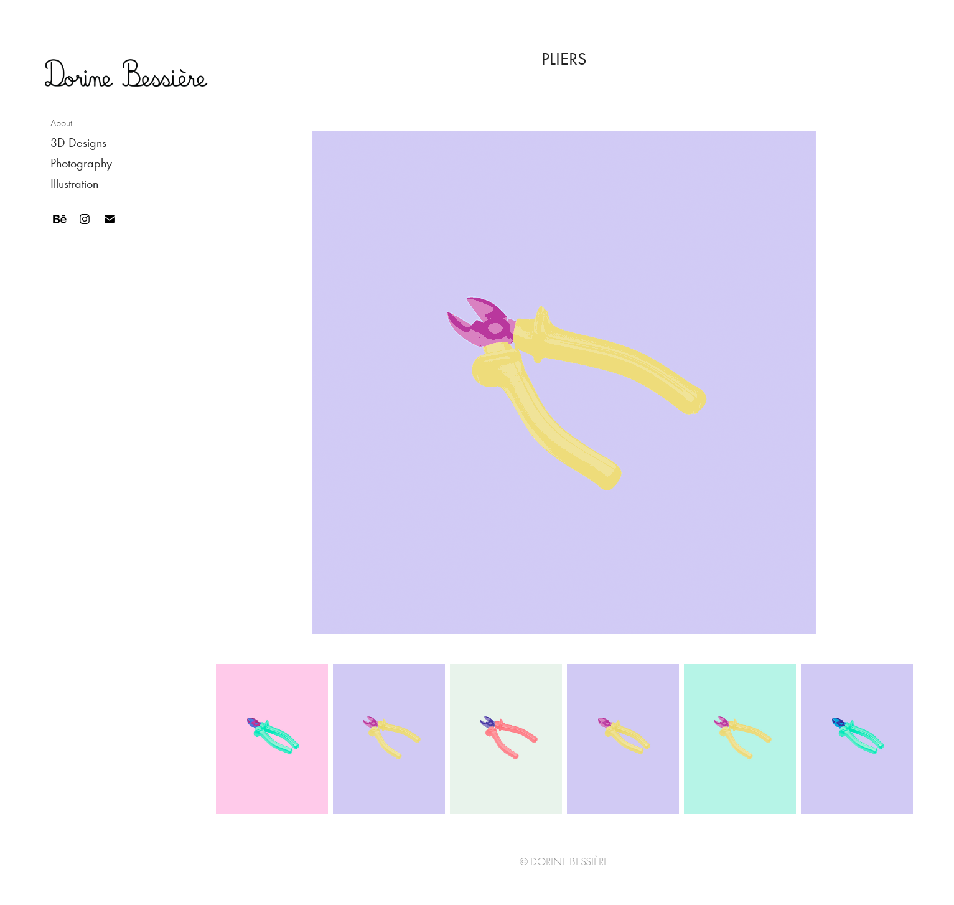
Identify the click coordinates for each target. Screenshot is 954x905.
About (61, 123)
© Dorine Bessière (564, 861)
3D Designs (78, 142)
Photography (81, 163)
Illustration (74, 183)
